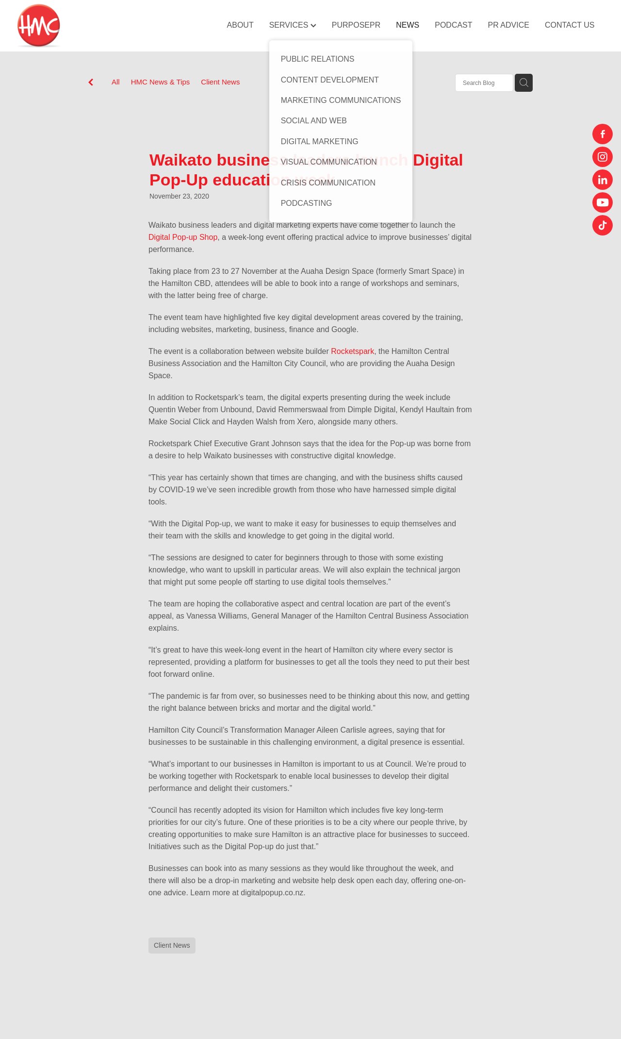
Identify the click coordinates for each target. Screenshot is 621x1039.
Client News (220, 82)
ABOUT (240, 25)
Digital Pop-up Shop (182, 237)
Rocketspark (351, 351)
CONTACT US (570, 25)
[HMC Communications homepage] (75, 26)
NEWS (407, 25)
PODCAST (453, 25)
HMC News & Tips (160, 82)
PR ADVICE (508, 25)
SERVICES (292, 25)
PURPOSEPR (356, 25)
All (116, 82)
